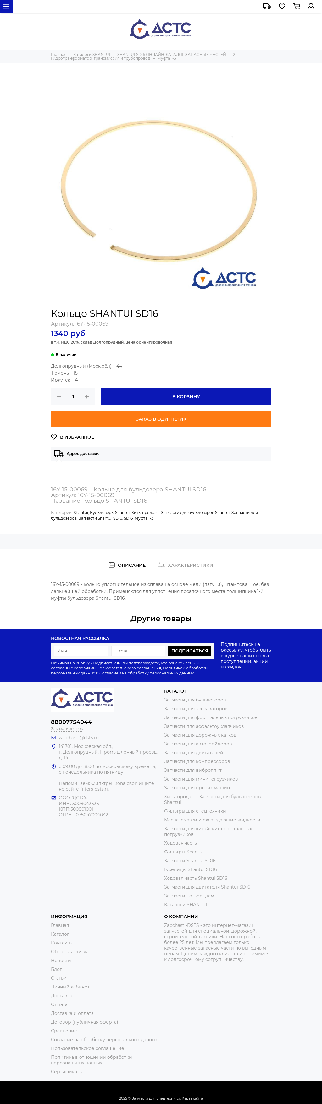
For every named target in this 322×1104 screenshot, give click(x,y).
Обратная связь (69, 952)
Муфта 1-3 (144, 518)
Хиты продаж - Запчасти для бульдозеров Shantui (180, 512)
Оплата (59, 1004)
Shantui (81, 512)
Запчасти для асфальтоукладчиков (204, 726)
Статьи (59, 978)
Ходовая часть (180, 843)
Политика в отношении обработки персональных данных (91, 1060)
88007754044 (71, 722)
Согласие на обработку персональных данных (104, 1039)
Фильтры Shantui (183, 852)
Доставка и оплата (72, 1013)
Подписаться (189, 651)
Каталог (60, 934)
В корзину (186, 396)
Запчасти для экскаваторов (196, 709)
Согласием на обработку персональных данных (146, 673)
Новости (61, 960)
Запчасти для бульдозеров (195, 700)
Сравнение (64, 1031)
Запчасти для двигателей (193, 752)
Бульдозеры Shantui (110, 512)
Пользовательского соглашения (129, 668)
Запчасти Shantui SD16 (100, 518)
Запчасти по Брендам (189, 896)
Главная (60, 925)
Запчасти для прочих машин (197, 788)
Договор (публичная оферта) (84, 1022)
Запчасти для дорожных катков (200, 735)
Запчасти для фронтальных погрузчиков (211, 717)
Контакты (62, 943)
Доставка (61, 995)
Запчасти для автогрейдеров (198, 744)
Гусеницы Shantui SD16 (190, 869)
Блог (56, 969)
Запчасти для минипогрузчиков (201, 779)
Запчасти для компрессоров (197, 761)
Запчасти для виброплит (193, 770)
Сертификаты (67, 1071)
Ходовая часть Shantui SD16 (195, 878)
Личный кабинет (70, 987)
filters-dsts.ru (94, 789)
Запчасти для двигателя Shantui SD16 (207, 887)
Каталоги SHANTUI (185, 904)
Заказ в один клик (161, 419)
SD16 (128, 518)
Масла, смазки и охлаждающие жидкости (212, 820)
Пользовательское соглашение (87, 1048)
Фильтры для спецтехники (195, 811)
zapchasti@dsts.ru (79, 737)
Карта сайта (192, 1098)
